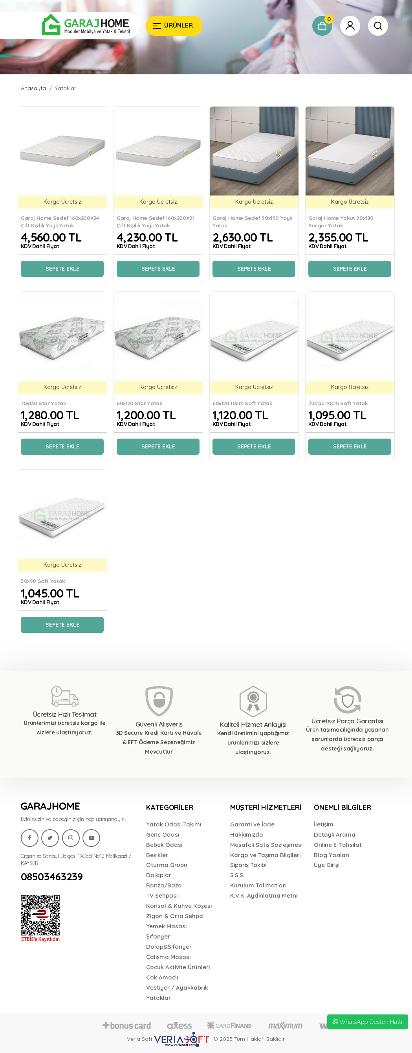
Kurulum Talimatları (258, 885)
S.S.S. (237, 875)
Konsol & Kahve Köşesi (179, 905)
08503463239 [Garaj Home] (52, 877)
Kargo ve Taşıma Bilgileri (265, 855)
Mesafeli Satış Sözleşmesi (266, 844)
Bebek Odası (164, 844)
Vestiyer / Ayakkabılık (177, 987)
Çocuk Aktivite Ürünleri (178, 967)
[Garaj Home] (80, 25)
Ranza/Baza (164, 885)
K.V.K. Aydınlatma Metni (263, 895)
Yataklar (65, 88)
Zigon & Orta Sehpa (174, 916)
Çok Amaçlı (162, 977)
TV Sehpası (162, 895)
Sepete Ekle (62, 268)
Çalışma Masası (168, 957)
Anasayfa (33, 88)
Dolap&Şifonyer (169, 946)
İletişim (323, 824)
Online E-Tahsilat (338, 844)
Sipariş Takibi (248, 865)
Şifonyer (158, 936)
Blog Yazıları (331, 855)
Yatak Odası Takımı (173, 824)
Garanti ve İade (252, 824)
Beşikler (157, 855)
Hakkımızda (246, 834)
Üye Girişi (326, 865)
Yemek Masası (166, 926)
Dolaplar (158, 875)
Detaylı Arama (334, 834)
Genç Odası (162, 834)
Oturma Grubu (166, 865)
